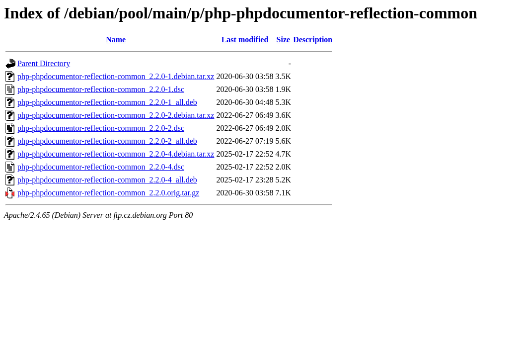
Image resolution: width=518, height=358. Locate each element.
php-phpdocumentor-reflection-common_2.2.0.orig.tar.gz (108, 192)
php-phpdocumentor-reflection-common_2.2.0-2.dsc (100, 128)
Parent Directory (43, 63)
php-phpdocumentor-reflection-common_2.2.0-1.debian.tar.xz (115, 76)
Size (284, 39)
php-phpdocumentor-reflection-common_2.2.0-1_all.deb (107, 102)
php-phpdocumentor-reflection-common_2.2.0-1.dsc (100, 89)
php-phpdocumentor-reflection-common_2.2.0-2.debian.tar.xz (115, 115)
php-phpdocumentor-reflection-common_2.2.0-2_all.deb (107, 141)
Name (116, 39)
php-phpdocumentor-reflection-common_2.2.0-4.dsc (100, 167)
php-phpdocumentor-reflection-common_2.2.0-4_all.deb (107, 180)
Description (312, 39)
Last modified (245, 39)
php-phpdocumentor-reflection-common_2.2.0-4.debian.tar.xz (115, 154)
